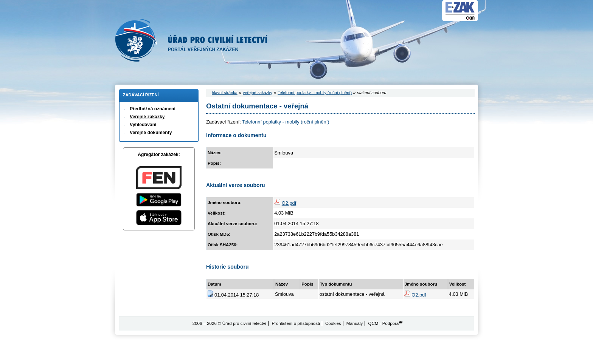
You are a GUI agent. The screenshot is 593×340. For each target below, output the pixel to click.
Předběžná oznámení (152, 108)
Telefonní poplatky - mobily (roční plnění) (315, 92)
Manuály (354, 323)
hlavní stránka (225, 92)
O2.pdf (289, 203)
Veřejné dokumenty (151, 132)
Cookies (333, 323)
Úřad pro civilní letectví (191, 40)
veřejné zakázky (257, 92)
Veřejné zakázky (147, 116)
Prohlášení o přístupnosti (296, 323)
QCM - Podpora (383, 323)
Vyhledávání (143, 124)
